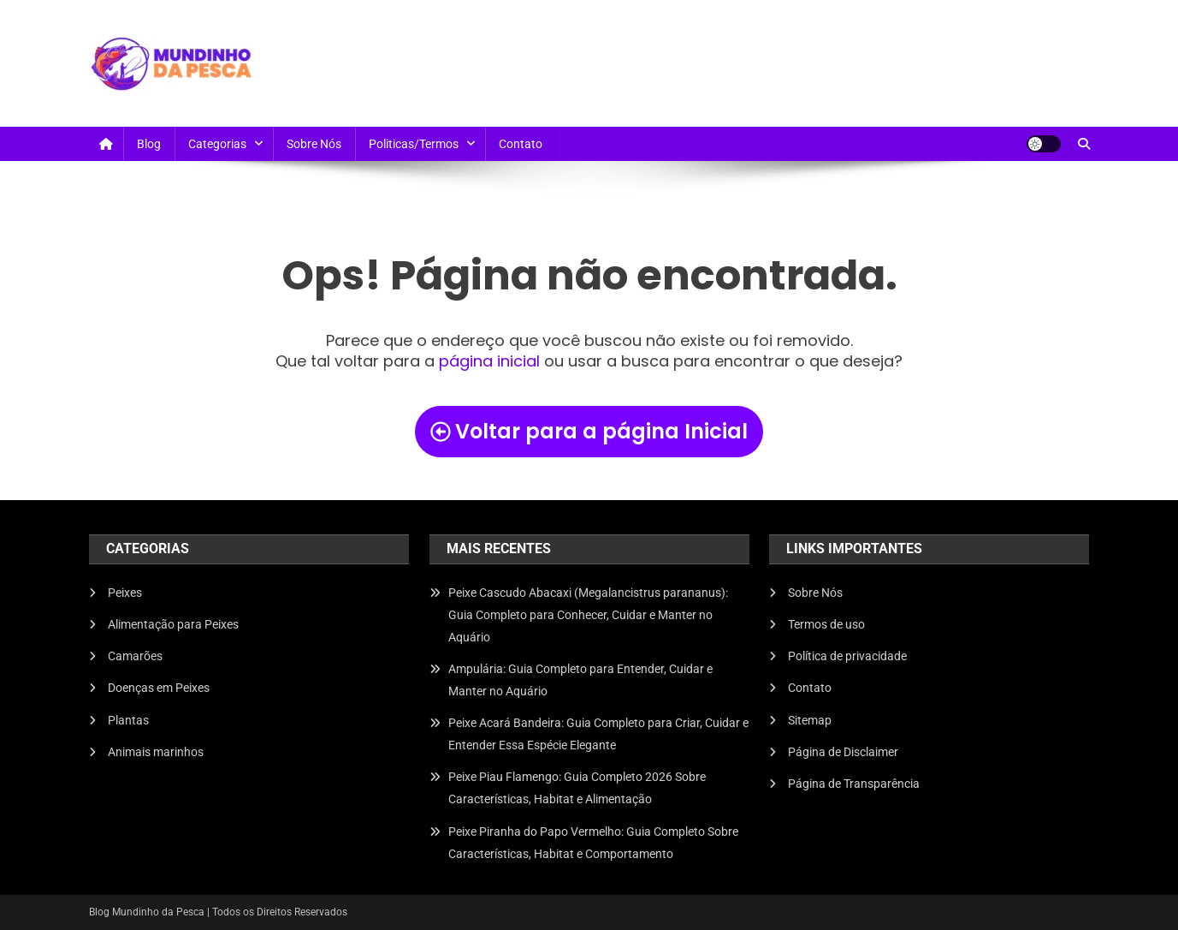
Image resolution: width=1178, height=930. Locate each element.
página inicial (489, 361)
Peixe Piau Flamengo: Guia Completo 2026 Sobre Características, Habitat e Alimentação (577, 788)
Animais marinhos (156, 752)
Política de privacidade (847, 656)
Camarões (135, 656)
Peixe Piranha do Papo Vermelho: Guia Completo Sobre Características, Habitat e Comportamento (593, 843)
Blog (149, 144)
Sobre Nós (314, 144)
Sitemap (810, 720)
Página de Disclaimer (843, 752)
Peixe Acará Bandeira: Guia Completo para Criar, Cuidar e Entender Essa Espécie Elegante (598, 734)
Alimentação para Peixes (173, 624)
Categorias (217, 144)
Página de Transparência (854, 783)
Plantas (128, 720)
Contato (520, 144)
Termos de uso (826, 624)
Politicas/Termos (414, 144)
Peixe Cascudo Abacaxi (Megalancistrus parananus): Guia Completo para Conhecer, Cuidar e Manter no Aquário (588, 615)
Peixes (125, 592)
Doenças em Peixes (159, 688)
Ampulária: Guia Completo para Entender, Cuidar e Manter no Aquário (580, 680)
